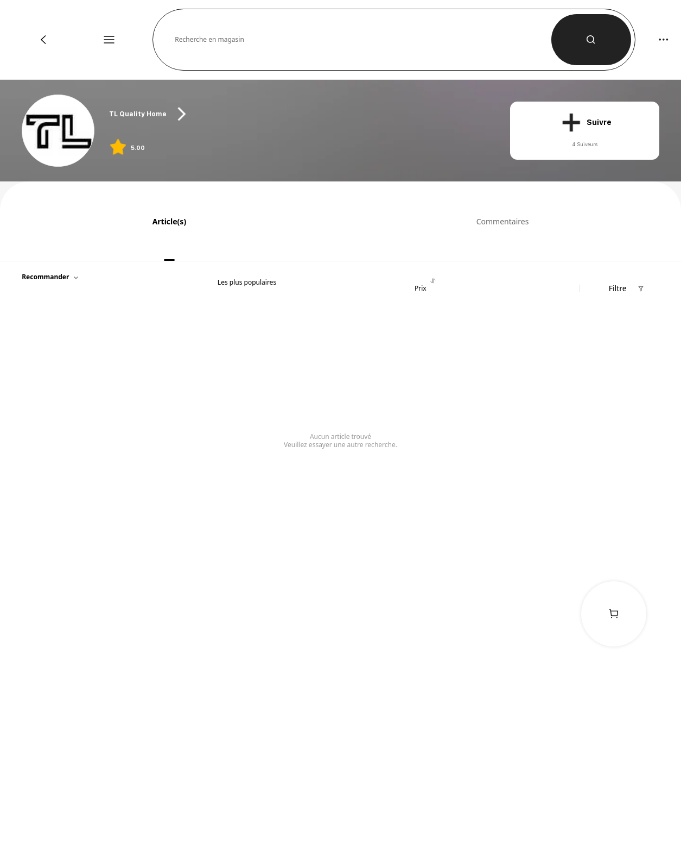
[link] (58, 131)
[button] (363, 39)
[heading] (298, 114)
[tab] (165, 221)
